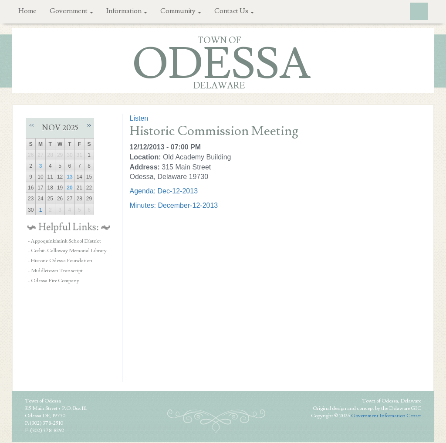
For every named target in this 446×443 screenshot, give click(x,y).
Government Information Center (386, 416)
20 (69, 188)
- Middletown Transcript (55, 270)
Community (180, 11)
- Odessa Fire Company (53, 280)
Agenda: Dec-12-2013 (164, 191)
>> (89, 125)
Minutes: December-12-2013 (174, 205)
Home (27, 11)
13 (69, 177)
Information (126, 11)
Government (71, 11)
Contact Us (234, 11)
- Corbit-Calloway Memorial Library (67, 250)
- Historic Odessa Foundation (60, 260)
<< (31, 125)
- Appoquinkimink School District (64, 241)
